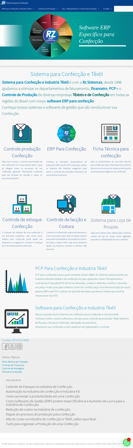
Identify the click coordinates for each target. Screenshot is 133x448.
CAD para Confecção (12, 371)
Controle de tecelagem (13, 368)
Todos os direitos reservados (99, 444)
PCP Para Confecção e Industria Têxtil (71, 268)
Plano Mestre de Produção (15, 361)
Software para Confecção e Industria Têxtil (75, 308)
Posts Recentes (13, 380)
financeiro (99, 88)
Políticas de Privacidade (120, 444)
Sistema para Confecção (17, 3)
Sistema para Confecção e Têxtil (66, 74)
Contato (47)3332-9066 (15, 340)
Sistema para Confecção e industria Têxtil (35, 82)
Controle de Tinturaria (13, 365)
